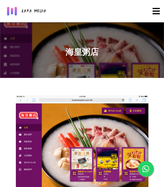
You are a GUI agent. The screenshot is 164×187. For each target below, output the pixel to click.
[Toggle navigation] (156, 11)
